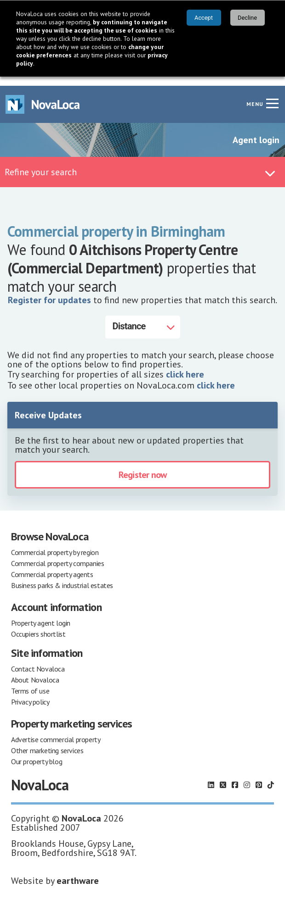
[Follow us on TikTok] (271, 776)
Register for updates (49, 291)
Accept (203, 17)
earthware (78, 871)
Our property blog (36, 752)
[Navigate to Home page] (43, 95)
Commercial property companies (57, 554)
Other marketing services (47, 741)
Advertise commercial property (55, 730)
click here (185, 365)
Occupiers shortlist (38, 624)
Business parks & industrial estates (62, 576)
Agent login (256, 131)
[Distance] (142, 317)
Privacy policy (30, 692)
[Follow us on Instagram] (247, 776)
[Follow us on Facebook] (235, 776)
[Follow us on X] (223, 776)
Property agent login (40, 613)
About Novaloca (35, 670)
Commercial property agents (52, 565)
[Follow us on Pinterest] (259, 776)
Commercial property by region (54, 543)
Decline (247, 17)
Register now (142, 466)
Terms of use (30, 681)
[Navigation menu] (272, 94)
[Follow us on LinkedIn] (211, 776)
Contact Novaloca (38, 659)
